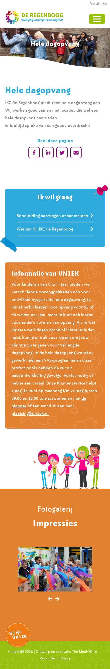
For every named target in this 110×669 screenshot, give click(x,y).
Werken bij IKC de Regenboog (44, 229)
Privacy (65, 658)
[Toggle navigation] (97, 19)
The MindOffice (84, 651)
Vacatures (48, 658)
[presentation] (50, 599)
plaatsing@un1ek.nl (30, 413)
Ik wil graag (55, 197)
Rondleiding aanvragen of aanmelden (52, 215)
